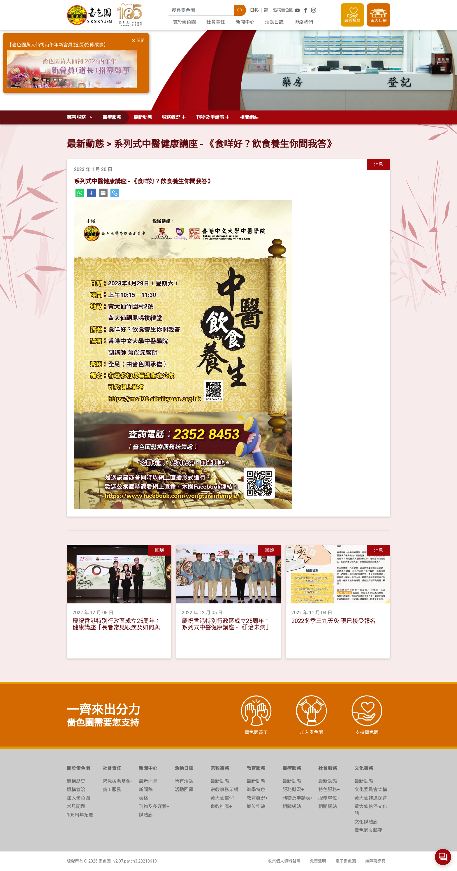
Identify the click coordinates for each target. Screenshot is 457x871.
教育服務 (256, 768)
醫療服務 (291, 768)
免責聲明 (318, 861)
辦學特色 (256, 789)
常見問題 (76, 806)
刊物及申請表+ (297, 798)
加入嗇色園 (78, 798)
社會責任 (215, 22)
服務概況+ (293, 789)
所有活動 (184, 781)
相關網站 (249, 117)
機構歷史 (76, 781)
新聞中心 (245, 22)
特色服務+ (329, 789)
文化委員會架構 (370, 789)
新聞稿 (146, 789)
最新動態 (142, 117)
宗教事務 (219, 768)
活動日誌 (274, 22)
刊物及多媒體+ (154, 806)
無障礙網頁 (375, 861)
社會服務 (327, 768)
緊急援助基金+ (118, 781)
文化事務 (363, 768)
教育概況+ (257, 798)
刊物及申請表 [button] (210, 117)
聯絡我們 (303, 22)
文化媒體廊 (366, 822)
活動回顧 (184, 789)
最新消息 (148, 781)
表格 (143, 798)
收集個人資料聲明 (284, 861)
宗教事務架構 (224, 789)
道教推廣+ (221, 806)
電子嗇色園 (345, 861)
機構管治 (76, 789)
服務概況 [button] (170, 117)
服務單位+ (329, 798)
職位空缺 (256, 806)
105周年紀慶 (80, 815)
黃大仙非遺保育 (370, 798)
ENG (254, 10)
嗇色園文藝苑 (368, 830)
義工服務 (112, 789)
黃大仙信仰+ (223, 798)
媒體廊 (146, 815)
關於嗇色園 (184, 22)
